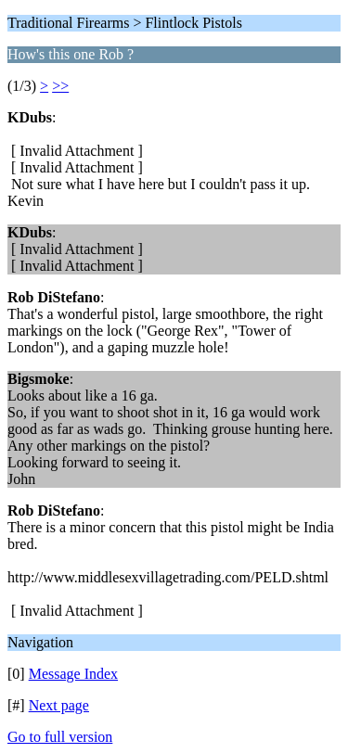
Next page (59, 705)
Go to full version (59, 737)
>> (60, 86)
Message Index (73, 674)
